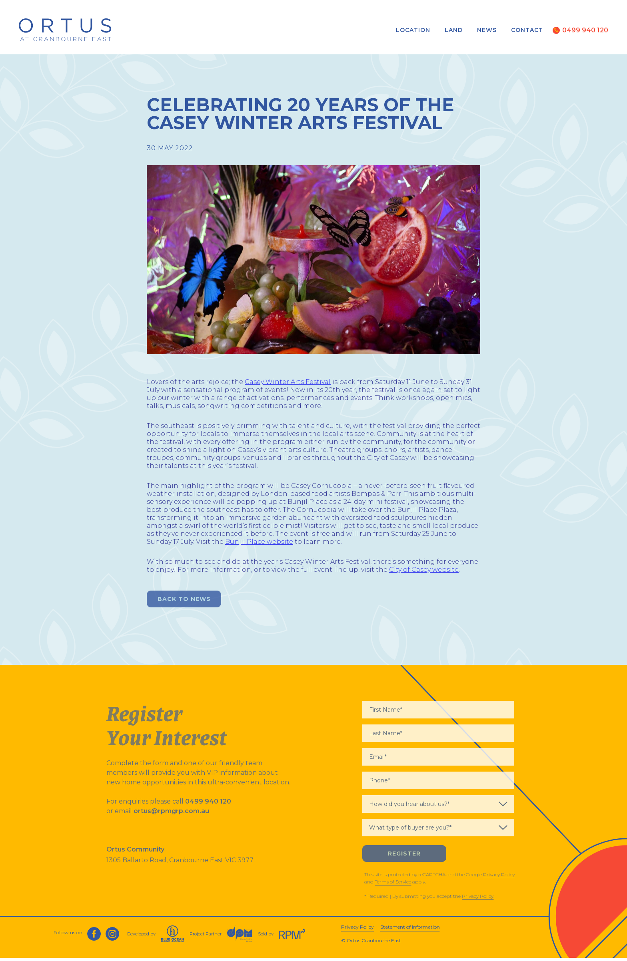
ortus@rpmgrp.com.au (171, 814)
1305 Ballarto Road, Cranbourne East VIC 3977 (180, 863)
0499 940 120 (208, 804)
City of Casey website (424, 572)
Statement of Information (410, 930)
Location (412, 30)
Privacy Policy (499, 877)
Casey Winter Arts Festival (288, 384)
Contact (527, 30)
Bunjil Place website (259, 544)
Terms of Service (393, 884)
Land (453, 30)
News (486, 30)
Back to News (184, 601)
